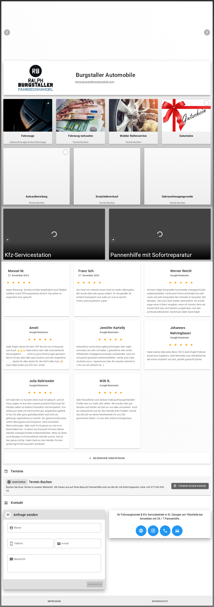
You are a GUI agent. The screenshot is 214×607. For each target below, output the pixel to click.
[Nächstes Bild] (207, 32)
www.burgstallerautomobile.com (94, 81)
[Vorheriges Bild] (7, 32)
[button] (54, 601)
